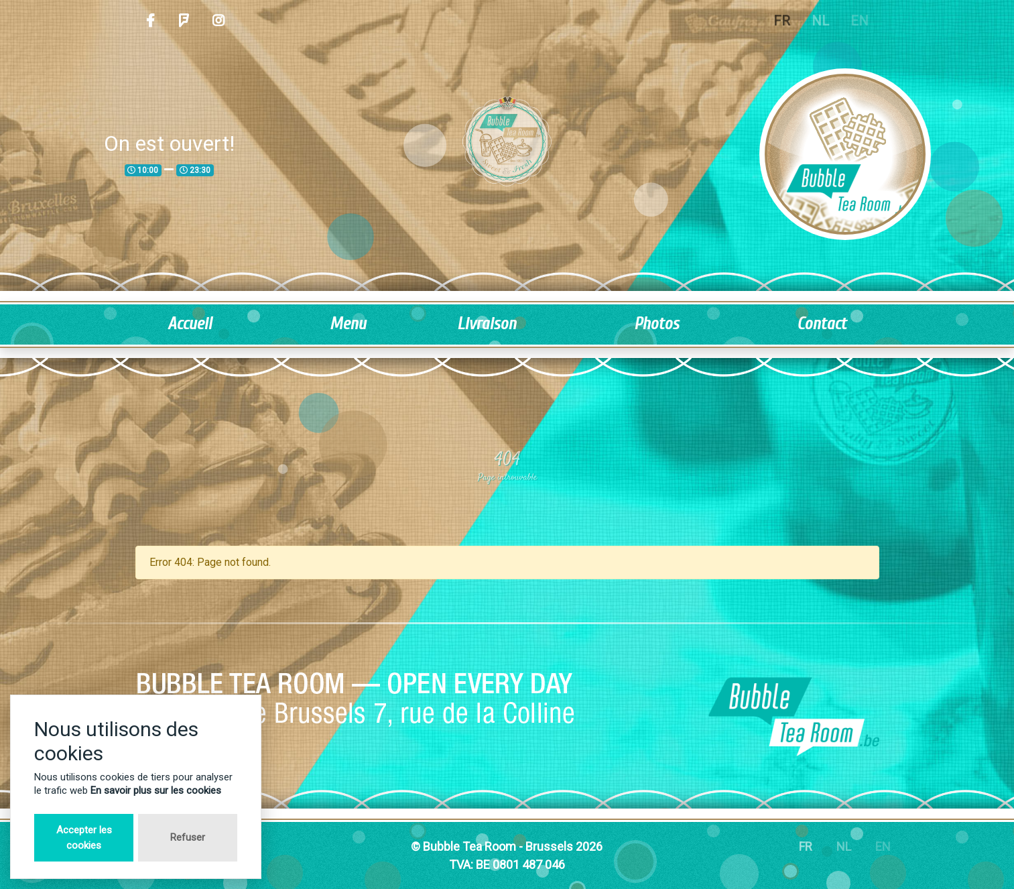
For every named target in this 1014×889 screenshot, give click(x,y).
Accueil (190, 324)
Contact (821, 324)
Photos (656, 324)
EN (859, 21)
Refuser (187, 837)
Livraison (486, 324)
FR (781, 21)
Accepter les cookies (84, 837)
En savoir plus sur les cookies (155, 790)
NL (820, 21)
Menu (348, 324)
